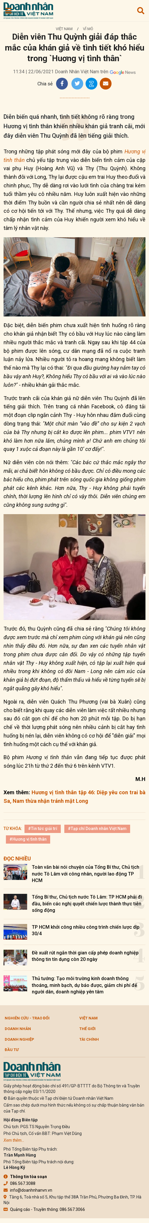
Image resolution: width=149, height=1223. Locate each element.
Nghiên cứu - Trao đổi (27, 1018)
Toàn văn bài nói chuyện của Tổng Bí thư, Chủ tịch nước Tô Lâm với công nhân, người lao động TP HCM (85, 873)
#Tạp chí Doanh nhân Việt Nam (97, 828)
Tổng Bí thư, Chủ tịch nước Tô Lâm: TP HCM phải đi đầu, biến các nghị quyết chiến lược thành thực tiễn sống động (87, 903)
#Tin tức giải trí (42, 828)
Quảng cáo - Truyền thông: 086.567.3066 (44, 1209)
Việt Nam (64, 29)
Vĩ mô (88, 29)
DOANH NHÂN (18, 1029)
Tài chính (89, 1039)
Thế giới (87, 1029)
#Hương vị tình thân (28, 839)
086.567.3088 (19, 1183)
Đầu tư (12, 1049)
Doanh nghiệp (19, 1039)
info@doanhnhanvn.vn (28, 1190)
